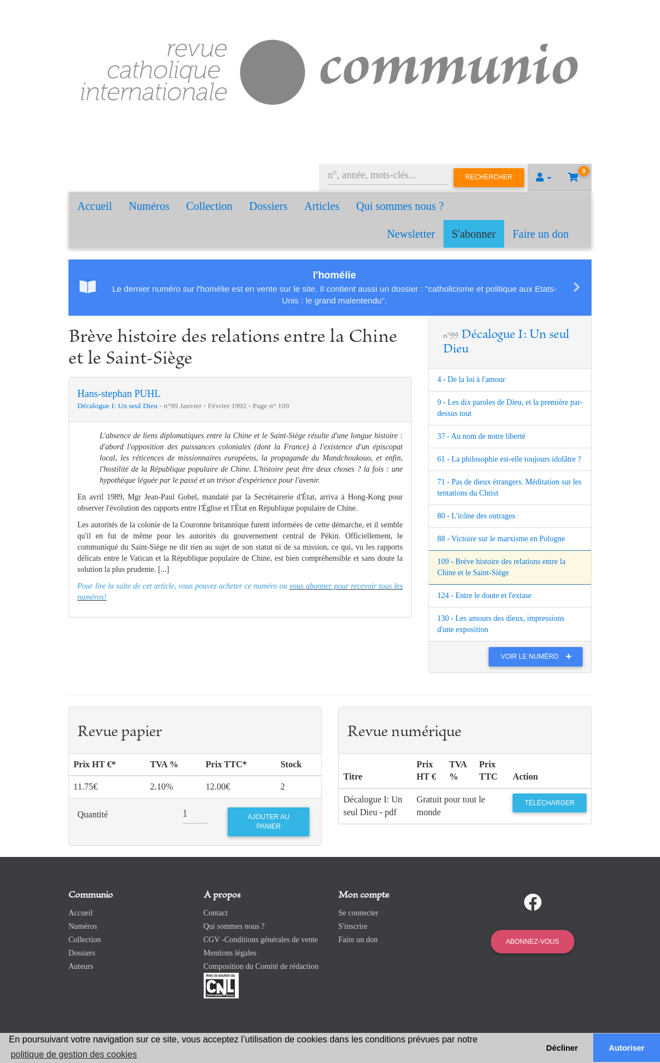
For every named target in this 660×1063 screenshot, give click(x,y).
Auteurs (80, 966)
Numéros (149, 206)
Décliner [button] (562, 1048)
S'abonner (474, 234)
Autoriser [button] (626, 1048)
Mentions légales (230, 953)
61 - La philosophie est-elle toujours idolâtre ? (509, 459)
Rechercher (489, 177)
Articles (321, 206)
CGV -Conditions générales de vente (261, 939)
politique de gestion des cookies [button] (74, 1054)
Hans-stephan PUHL (118, 393)
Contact (216, 913)
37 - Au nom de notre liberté (481, 436)
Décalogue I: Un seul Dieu (118, 405)
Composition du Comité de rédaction (261, 966)
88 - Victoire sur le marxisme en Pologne (501, 539)
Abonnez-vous (532, 942)
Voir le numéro (539, 656)
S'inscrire (352, 926)
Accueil (94, 206)
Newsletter (411, 234)
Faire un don (541, 234)
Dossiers (268, 206)
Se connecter (358, 913)
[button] (544, 178)
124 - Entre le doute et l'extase (484, 595)
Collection (209, 206)
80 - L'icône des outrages (476, 516)
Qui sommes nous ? (400, 206)
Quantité (92, 814)
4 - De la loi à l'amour (471, 379)
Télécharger (550, 803)
